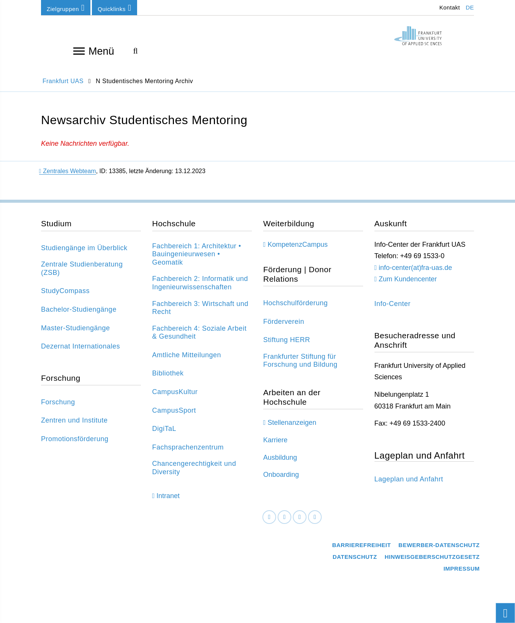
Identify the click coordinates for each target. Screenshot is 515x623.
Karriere (275, 444)
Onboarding (281, 478)
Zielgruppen (66, 8)
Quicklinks (114, 8)
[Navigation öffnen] (79, 50)
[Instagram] (300, 521)
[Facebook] (269, 521)
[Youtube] (315, 521)
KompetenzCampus (298, 248)
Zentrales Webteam (67, 175)
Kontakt (449, 7)
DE (470, 7)
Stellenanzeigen (292, 426)
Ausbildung (280, 461)
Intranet (168, 499)
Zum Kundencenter (408, 283)
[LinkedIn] (284, 521)
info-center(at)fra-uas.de (415, 271)
